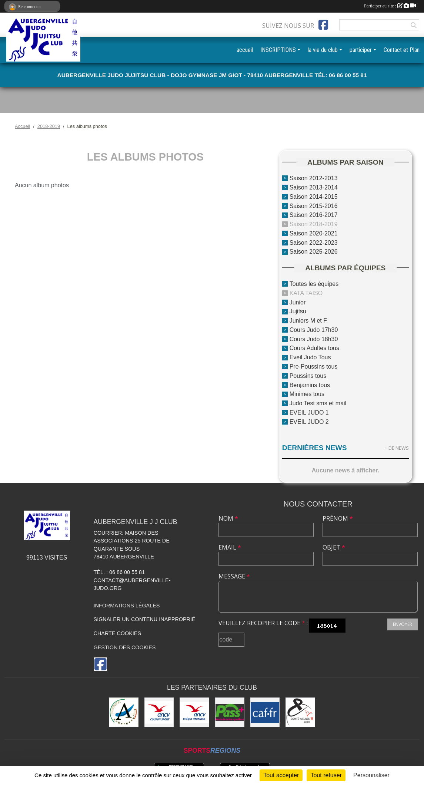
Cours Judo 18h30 (314, 339)
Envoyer (402, 624)
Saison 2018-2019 (314, 224)
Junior (298, 302)
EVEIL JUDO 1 (309, 412)
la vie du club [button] (323, 49)
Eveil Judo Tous (310, 357)
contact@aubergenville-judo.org (132, 584)
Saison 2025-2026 (314, 251)
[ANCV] (159, 712)
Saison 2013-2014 (314, 187)
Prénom (338, 518)
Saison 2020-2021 (314, 233)
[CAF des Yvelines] (265, 712)
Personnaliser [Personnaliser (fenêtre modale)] (371, 775)
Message (234, 576)
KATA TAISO (306, 293)
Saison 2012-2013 (314, 178)
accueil (245, 49)
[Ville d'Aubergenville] (123, 712)
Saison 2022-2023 (314, 242)
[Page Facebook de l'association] (323, 24)
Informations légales (127, 605)
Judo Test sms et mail (318, 403)
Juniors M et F (308, 320)
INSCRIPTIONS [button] (278, 49)
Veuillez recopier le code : (263, 623)
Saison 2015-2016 (314, 205)
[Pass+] (229, 712)
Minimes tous (307, 394)
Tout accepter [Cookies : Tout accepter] (281, 775)
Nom (228, 518)
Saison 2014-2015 (314, 197)
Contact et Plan (402, 49)
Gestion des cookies (125, 647)
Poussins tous (308, 376)
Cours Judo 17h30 (314, 330)
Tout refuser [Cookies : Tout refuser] (325, 775)
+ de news (397, 448)
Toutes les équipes (314, 284)
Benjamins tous (310, 385)
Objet (334, 547)
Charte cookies (117, 633)
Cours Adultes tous (314, 348)
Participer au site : (390, 6)
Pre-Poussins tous (314, 366)
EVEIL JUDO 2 (309, 421)
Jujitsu (298, 311)
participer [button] (361, 49)
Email (229, 547)
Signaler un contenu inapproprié (145, 619)
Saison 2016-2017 (314, 215)
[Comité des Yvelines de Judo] (300, 712)
